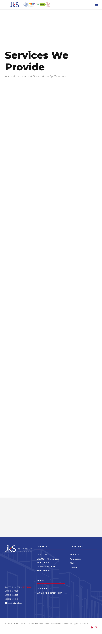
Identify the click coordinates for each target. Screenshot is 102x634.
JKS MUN (42, 555)
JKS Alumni (43, 589)
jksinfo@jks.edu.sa (14, 603)
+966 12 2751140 (11, 599)
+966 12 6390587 (11, 596)
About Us (74, 555)
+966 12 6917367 (11, 592)
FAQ (72, 564)
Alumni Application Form (49, 593)
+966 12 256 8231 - (14, 588)
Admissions (76, 559)
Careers (73, 568)
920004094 (26, 588)
